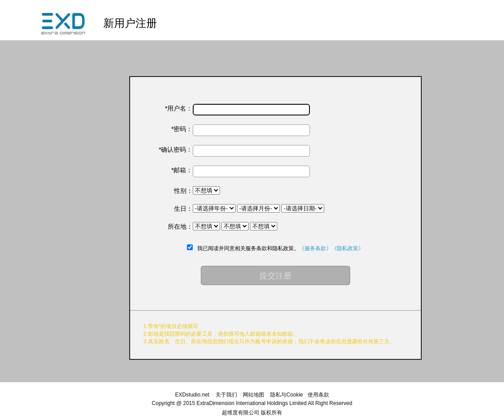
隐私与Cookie (286, 395)
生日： (183, 208)
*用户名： (178, 108)
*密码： (181, 128)
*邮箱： (181, 170)
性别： (183, 190)
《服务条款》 (315, 248)
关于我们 (226, 395)
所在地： (180, 226)
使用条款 (318, 395)
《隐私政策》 (347, 248)
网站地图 (253, 395)
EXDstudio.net (192, 395)
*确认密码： (175, 149)
